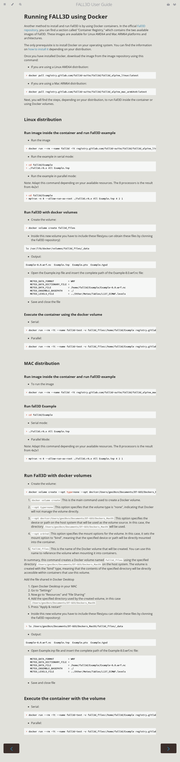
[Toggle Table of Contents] (4, 4)
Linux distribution (43, 119)
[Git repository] (174, 4)
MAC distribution (42, 363)
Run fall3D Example (40, 406)
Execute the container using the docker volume (63, 314)
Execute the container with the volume (64, 698)
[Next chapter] (168, 748)
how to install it (38, 49)
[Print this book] (169, 4)
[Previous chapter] (11, 748)
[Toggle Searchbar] (20, 4)
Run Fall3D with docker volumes (50, 212)
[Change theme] (12, 4)
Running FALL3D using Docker (66, 16)
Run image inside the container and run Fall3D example (69, 133)
